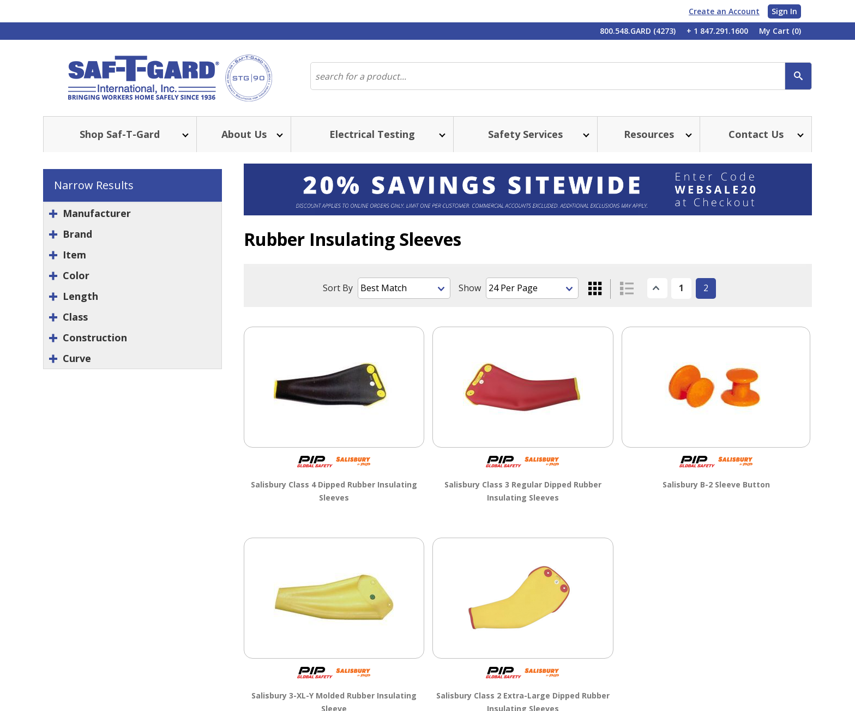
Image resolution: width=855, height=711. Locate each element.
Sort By (338, 288)
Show (470, 288)
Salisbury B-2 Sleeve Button (716, 484)
